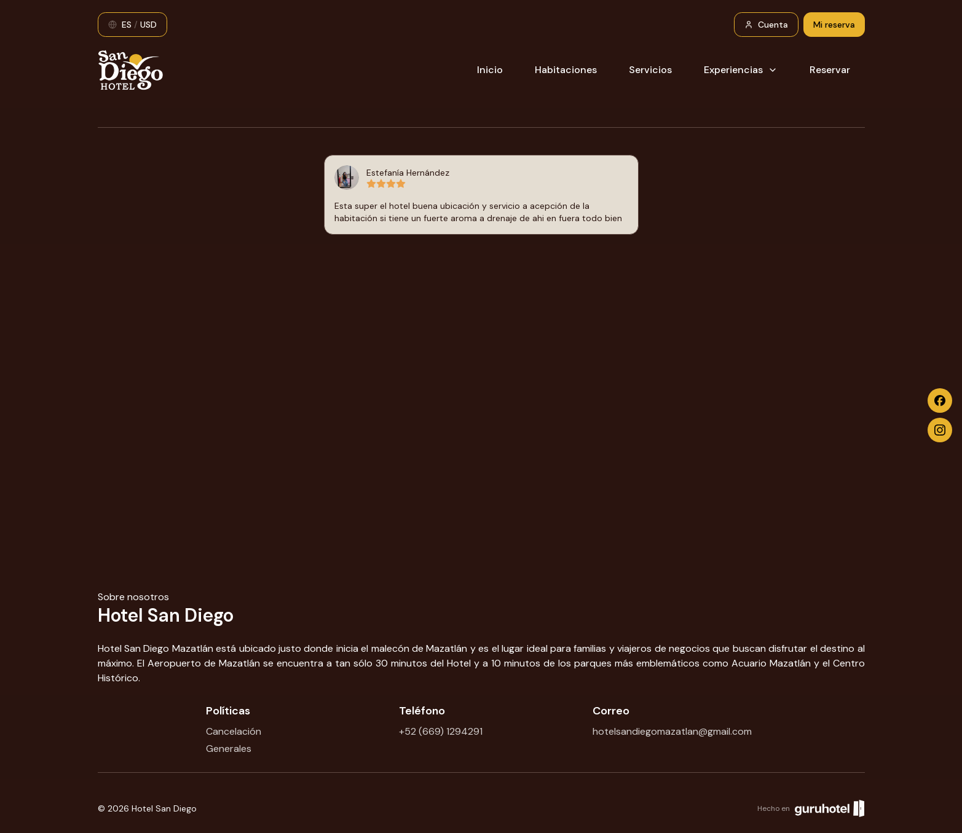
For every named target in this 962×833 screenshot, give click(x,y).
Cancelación (233, 731)
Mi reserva (834, 24)
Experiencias (741, 69)
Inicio (490, 69)
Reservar (830, 69)
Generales (228, 748)
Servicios (650, 69)
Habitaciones (566, 69)
